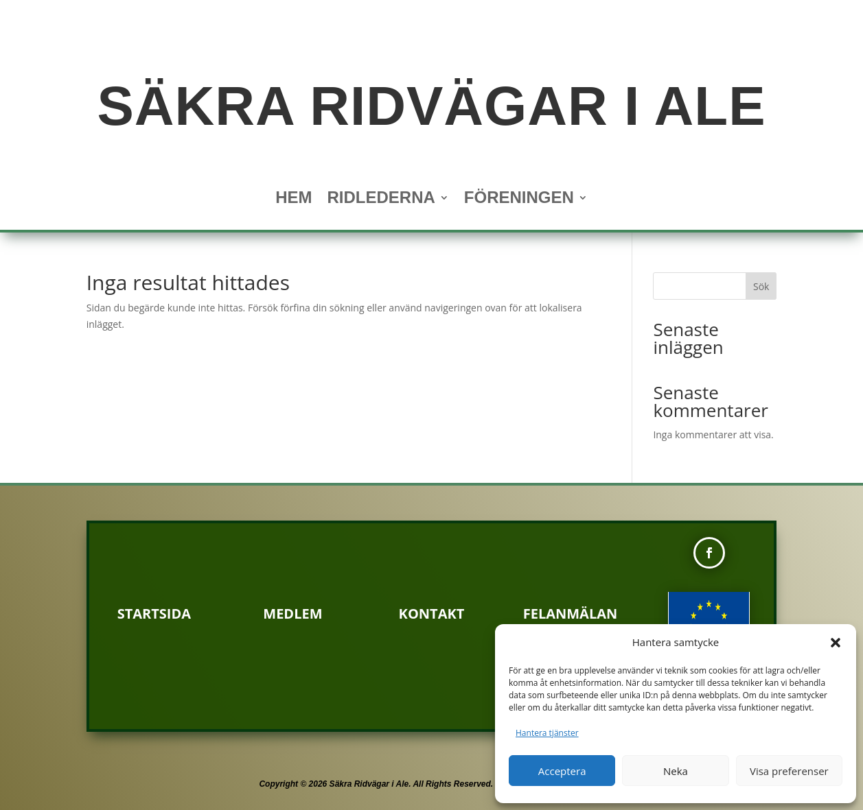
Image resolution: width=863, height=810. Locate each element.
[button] (835, 643)
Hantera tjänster (547, 733)
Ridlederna (381, 199)
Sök (761, 286)
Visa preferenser (789, 771)
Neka (675, 771)
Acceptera (562, 771)
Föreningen (519, 199)
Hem (293, 199)
